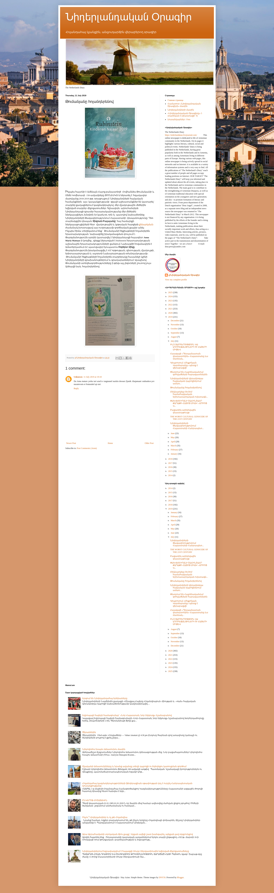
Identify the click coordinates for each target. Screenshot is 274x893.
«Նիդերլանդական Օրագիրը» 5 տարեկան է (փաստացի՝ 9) (185, 114)
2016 (170, 467)
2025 (170, 292)
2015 (170, 471)
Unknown (78, 377)
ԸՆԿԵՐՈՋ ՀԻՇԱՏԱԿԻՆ (94, 800)
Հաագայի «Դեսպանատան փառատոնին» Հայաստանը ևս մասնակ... (189, 356)
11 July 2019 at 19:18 (93, 377)
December (175, 320)
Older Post (149, 443)
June (173, 433)
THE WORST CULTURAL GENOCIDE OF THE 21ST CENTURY (189, 417)
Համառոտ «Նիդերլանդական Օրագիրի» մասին (184, 104)
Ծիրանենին (89, 732)
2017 (170, 463)
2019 (170, 317)
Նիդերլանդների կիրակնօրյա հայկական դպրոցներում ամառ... (186, 381)
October (174, 328)
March (174, 445)
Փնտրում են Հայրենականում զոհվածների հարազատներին (188, 373)
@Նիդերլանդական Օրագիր (184, 275)
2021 (170, 308)
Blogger (180, 877)
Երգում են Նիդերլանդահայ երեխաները (104, 698)
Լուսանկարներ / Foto (179, 119)
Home (110, 443)
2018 (170, 459)
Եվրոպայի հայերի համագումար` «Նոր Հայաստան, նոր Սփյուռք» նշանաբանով (127, 715)
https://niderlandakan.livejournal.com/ (181, 135)
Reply (76, 388)
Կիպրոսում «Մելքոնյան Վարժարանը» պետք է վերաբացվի (184, 365)
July (173, 341)
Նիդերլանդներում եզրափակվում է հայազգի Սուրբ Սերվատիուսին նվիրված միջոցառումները (135, 851)
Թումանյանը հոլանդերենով (186, 387)
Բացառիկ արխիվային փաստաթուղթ (183, 411)
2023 (170, 300)
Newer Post (71, 443)
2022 (170, 304)
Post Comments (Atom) (87, 448)
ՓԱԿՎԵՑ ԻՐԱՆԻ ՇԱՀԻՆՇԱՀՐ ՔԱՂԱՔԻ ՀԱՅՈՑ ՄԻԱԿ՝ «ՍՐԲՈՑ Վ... (188, 403)
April (173, 441)
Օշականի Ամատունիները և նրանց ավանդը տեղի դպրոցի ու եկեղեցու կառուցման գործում (134, 766)
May (173, 437)
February (175, 449)
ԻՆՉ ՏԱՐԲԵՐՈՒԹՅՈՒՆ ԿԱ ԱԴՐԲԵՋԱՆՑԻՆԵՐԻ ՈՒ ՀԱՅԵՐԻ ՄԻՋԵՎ (188, 347)
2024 (170, 296)
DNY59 (162, 877)
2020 (170, 313)
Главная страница (175, 100)
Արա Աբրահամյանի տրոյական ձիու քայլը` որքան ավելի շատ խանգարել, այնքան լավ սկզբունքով (137, 834)
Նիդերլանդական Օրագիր (128, 17)
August (174, 337)
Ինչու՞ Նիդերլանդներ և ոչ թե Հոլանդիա (104, 817)
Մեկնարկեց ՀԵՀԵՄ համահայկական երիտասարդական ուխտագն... (189, 394)
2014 (170, 475)
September (175, 333)
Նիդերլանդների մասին (181, 110)
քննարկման (145, 224)
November (175, 324)
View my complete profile (176, 279)
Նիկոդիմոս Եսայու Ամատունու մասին (103, 749)
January (174, 454)
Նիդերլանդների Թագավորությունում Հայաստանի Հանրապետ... (187, 426)
